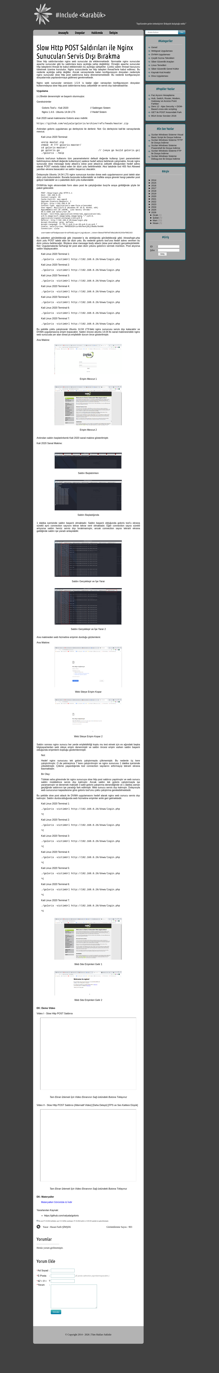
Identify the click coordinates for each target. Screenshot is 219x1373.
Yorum (41, 1314)
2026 (153, 212)
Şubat (156, 217)
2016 (153, 185)
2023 (153, 204)
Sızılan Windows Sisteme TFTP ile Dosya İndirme (167, 141)
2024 (153, 207)
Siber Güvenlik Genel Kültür (165, 68)
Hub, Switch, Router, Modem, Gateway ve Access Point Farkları (165, 101)
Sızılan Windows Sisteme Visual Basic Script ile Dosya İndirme (167, 136)
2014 (153, 180)
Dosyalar (80, 32)
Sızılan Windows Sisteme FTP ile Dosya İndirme (166, 152)
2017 (153, 188)
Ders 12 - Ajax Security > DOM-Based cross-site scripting (167, 107)
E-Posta (42, 1305)
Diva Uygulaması (159, 76)
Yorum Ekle (46, 1290)
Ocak (156, 215)
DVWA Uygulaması (160, 54)
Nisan (156, 223)
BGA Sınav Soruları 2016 (163, 115)
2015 (153, 183)
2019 (153, 193)
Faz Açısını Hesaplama (162, 95)
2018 (153, 191)
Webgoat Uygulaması (162, 51)
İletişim (113, 32)
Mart (155, 220)
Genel (154, 47)
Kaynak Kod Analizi (160, 72)
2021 (153, 199)
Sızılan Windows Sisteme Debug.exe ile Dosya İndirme (165, 157)
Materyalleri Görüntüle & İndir (56, 1231)
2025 (153, 209)
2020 (153, 196)
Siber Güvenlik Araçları (162, 61)
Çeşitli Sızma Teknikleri (162, 58)
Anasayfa (63, 32)
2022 (153, 201)
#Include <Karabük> (81, 15)
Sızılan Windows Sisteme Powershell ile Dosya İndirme (165, 146)
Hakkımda (97, 32)
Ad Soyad (43, 1300)
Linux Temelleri (158, 65)
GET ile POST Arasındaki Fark (166, 112)
